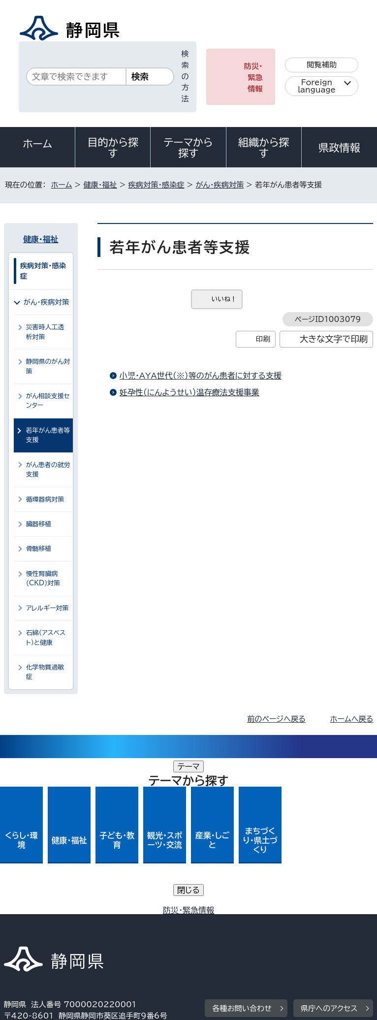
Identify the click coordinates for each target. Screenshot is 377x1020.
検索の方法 (185, 76)
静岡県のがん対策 (48, 366)
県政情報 (339, 147)
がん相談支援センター (48, 401)
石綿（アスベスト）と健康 (45, 637)
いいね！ (224, 299)
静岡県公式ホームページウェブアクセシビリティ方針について (111, 924)
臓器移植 (39, 524)
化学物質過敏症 (45, 672)
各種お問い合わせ (242, 852)
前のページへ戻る (276, 719)
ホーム (37, 143)
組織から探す (263, 148)
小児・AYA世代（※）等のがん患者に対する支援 (201, 376)
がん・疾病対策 (219, 185)
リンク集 (259, 924)
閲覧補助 (322, 64)
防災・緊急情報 (253, 78)
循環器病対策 (45, 499)
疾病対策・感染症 (156, 185)
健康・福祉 (100, 185)
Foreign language (317, 86)
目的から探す (112, 148)
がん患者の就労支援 (48, 470)
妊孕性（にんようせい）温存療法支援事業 (189, 392)
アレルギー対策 (47, 608)
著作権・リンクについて (50, 913)
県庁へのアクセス (329, 852)
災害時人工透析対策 (45, 332)
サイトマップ (32, 935)
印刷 (263, 339)
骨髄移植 (39, 548)
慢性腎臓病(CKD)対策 (43, 578)
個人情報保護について (160, 913)
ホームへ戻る (351, 719)
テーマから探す (188, 148)
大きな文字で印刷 (334, 339)
